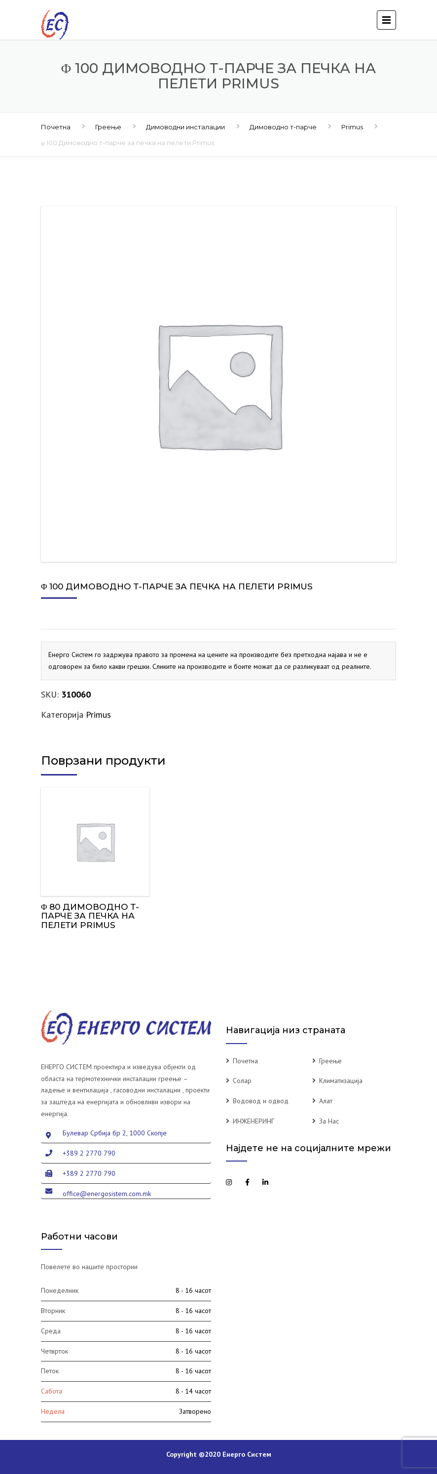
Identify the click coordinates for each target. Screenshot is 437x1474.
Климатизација (341, 1080)
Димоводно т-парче (283, 127)
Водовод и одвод (261, 1100)
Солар (242, 1080)
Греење (108, 127)
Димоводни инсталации (185, 127)
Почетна (56, 127)
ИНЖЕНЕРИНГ (253, 1121)
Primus (352, 127)
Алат (325, 1100)
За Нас (329, 1121)
